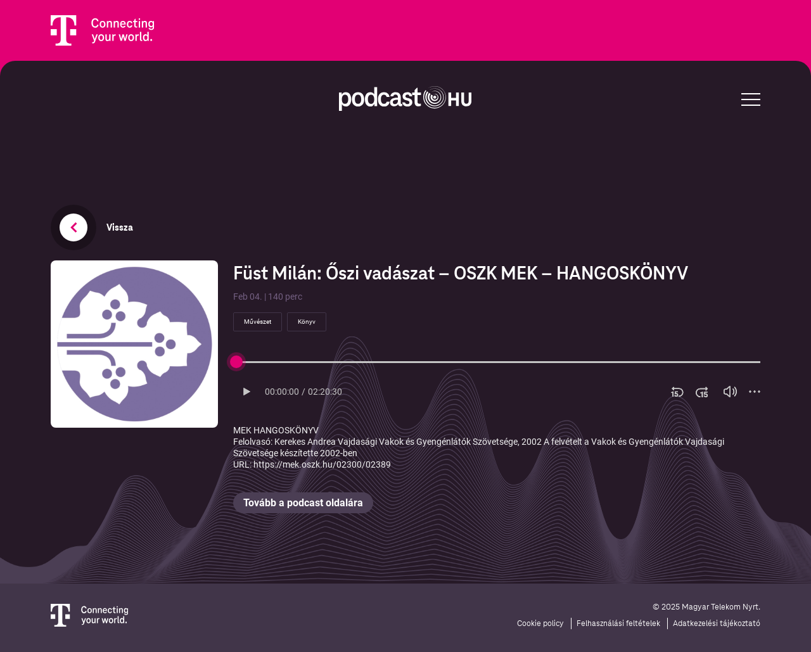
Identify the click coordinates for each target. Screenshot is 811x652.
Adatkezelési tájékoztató (716, 623)
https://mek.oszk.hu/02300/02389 (322, 464)
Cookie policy (540, 623)
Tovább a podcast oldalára (303, 503)
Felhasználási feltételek (618, 623)
